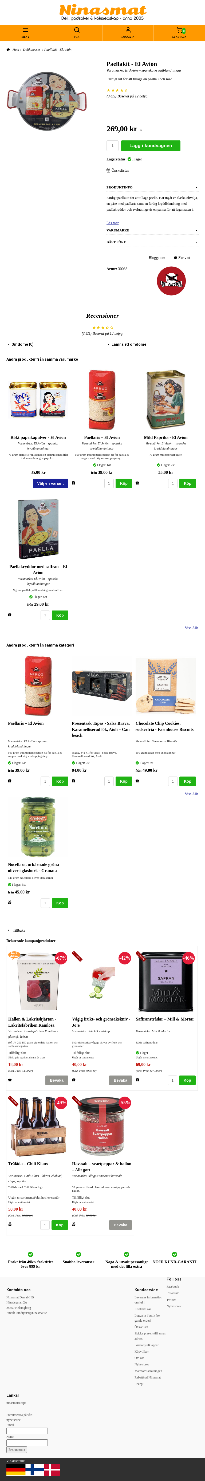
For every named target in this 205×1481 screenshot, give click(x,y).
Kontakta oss (143, 1309)
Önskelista (141, 1327)
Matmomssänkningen (148, 1371)
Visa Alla (192, 628)
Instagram (173, 1293)
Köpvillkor (142, 1351)
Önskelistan (118, 170)
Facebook (173, 1287)
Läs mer (113, 223)
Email (10, 1425)
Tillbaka (15, 930)
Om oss (139, 1358)
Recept (139, 1384)
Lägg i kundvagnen (150, 145)
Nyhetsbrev (142, 1364)
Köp (124, 483)
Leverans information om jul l (148, 1299)
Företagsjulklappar (147, 1345)
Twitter (171, 1300)
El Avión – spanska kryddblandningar (153, 70)
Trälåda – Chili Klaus (28, 1163)
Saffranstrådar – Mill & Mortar (165, 1019)
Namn (10, 1437)
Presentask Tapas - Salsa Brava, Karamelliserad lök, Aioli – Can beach (101, 729)
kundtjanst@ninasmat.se (31, 1313)
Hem (16, 50)
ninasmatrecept (16, 1403)
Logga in (128, 37)
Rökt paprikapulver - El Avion (38, 437)
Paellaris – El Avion (102, 437)
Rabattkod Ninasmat (148, 1377)
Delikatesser (31, 50)
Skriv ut (182, 258)
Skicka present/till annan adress (150, 1336)
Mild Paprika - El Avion (165, 437)
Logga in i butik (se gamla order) (147, 1318)
